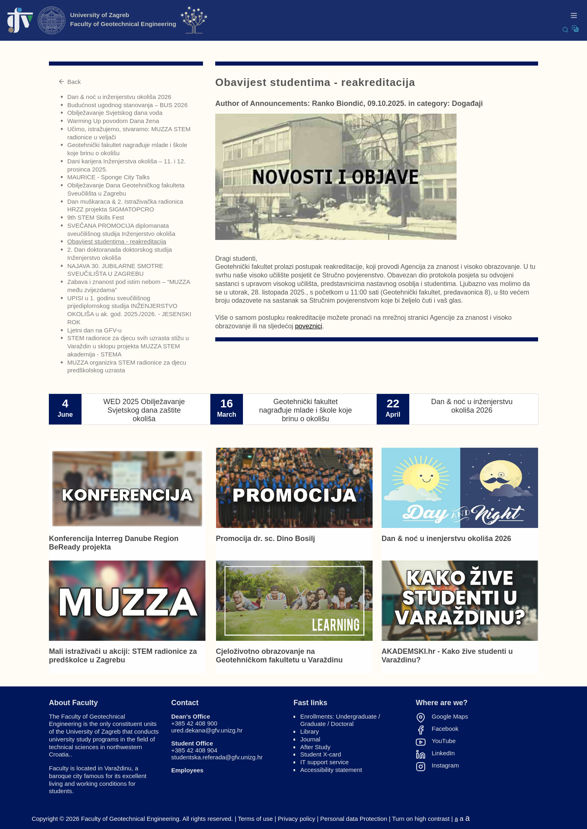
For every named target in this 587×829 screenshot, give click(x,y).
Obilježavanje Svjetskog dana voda (114, 112)
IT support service (324, 762)
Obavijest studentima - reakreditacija (116, 241)
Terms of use (255, 818)
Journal (310, 739)
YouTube (444, 741)
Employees (187, 770)
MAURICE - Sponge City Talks (108, 177)
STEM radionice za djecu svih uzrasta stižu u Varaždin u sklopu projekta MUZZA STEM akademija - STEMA (128, 346)
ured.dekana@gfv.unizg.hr (207, 730)
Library (309, 731)
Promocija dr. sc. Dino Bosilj (265, 538)
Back (69, 81)
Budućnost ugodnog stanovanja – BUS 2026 (127, 104)
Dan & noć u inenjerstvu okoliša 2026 (446, 538)
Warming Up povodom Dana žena (113, 120)
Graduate (313, 723)
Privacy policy (297, 818)
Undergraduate (356, 716)
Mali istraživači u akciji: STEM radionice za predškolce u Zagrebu (123, 655)
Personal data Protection (353, 818)
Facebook (445, 728)
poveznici (308, 326)
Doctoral (342, 723)
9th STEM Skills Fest (95, 217)
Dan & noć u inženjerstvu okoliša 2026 (119, 96)
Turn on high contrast (421, 818)
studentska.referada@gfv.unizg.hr (217, 757)
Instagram (445, 765)
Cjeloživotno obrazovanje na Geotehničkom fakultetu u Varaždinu (279, 655)
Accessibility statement (331, 769)
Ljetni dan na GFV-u (94, 330)
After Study (315, 746)
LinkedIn (443, 753)
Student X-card (320, 754)
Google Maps (450, 716)
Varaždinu (117, 768)
